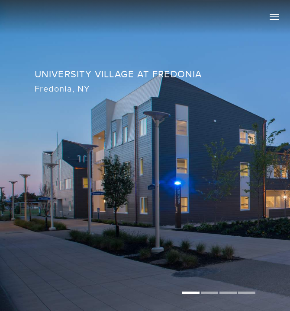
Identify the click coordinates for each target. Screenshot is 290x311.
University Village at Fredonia (119, 74)
